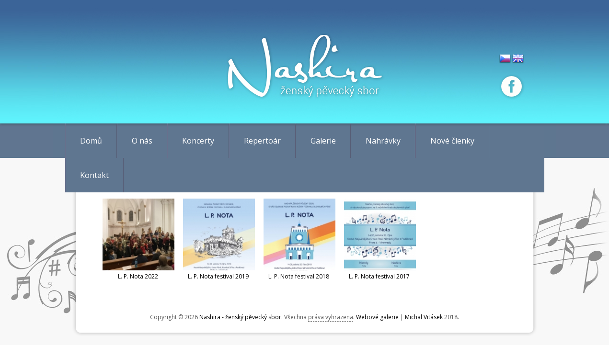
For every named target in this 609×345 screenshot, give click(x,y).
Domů (91, 140)
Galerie (323, 140)
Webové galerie (377, 317)
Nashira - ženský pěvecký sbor (240, 317)
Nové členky (452, 140)
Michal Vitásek (424, 317)
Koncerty (198, 140)
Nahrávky (383, 140)
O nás (142, 140)
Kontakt (94, 175)
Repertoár (262, 140)
